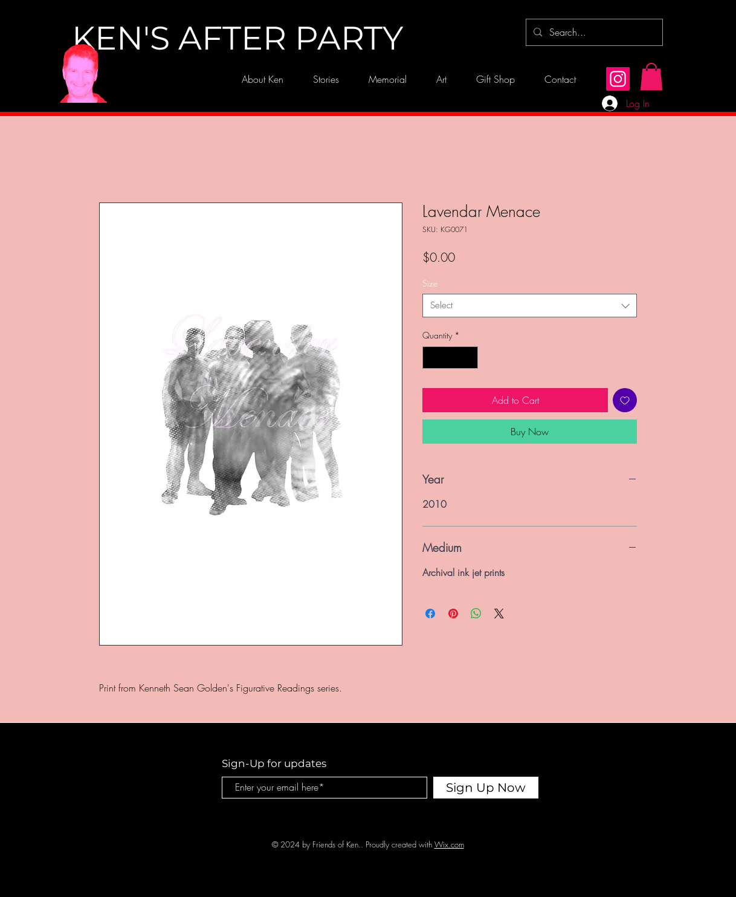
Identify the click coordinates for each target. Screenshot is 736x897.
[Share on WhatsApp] (476, 613)
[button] (651, 76)
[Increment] (468, 357)
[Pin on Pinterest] (453, 613)
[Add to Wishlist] (625, 400)
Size (429, 283)
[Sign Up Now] (485, 787)
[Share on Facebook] (430, 613)
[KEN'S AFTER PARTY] (237, 39)
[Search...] (593, 32)
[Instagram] (618, 79)
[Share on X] (499, 613)
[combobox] (529, 305)
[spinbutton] (450, 357)
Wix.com (449, 844)
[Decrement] (431, 357)
